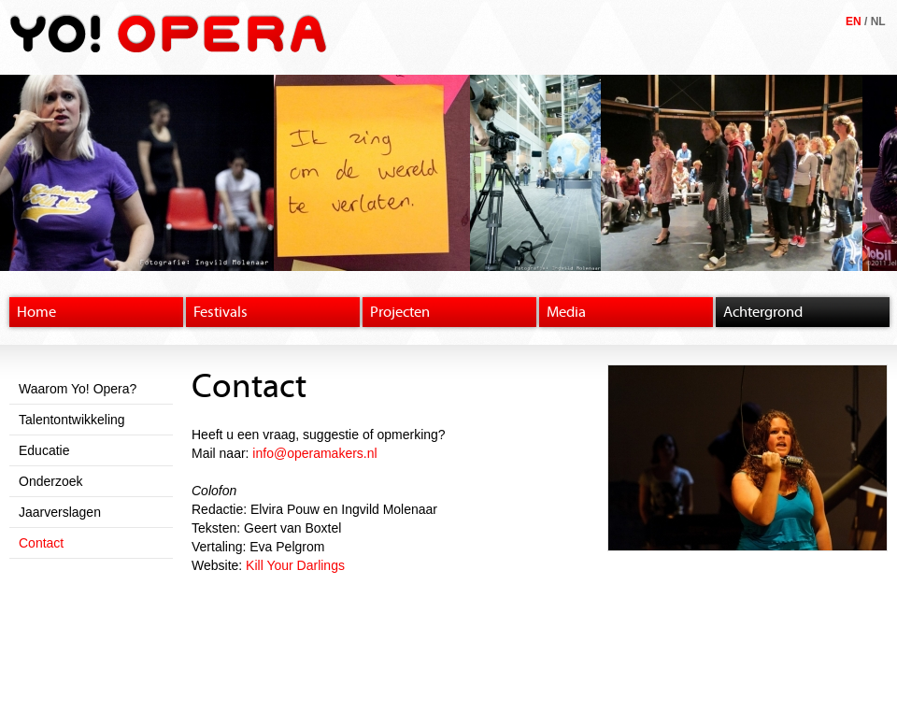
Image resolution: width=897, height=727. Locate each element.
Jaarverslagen (60, 512)
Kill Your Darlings (295, 565)
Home (36, 312)
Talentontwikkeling (72, 419)
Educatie (44, 450)
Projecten (400, 312)
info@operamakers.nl (314, 453)
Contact (41, 542)
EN (853, 21)
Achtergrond (763, 312)
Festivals (220, 312)
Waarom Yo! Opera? (77, 388)
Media (566, 312)
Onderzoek (50, 481)
